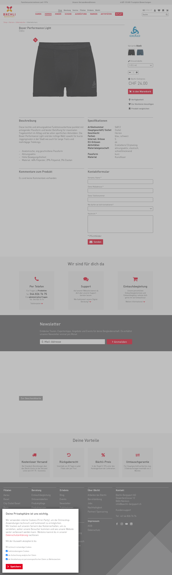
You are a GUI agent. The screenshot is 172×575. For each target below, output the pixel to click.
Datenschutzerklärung (17, 535)
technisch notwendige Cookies (20, 547)
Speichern (15, 566)
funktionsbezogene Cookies (18, 551)
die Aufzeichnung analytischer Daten (22, 555)
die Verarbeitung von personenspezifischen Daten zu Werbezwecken (34, 559)
